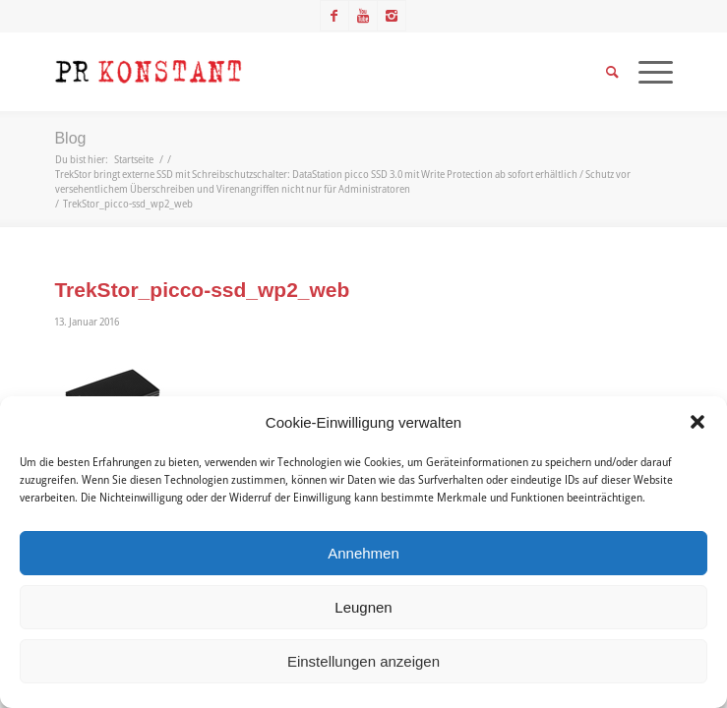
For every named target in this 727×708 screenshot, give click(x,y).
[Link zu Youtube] (363, 15)
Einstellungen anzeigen (363, 661)
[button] (697, 422)
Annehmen (363, 553)
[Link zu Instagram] (391, 15)
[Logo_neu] (301, 71)
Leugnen (363, 607)
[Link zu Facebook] (334, 15)
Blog (70, 138)
